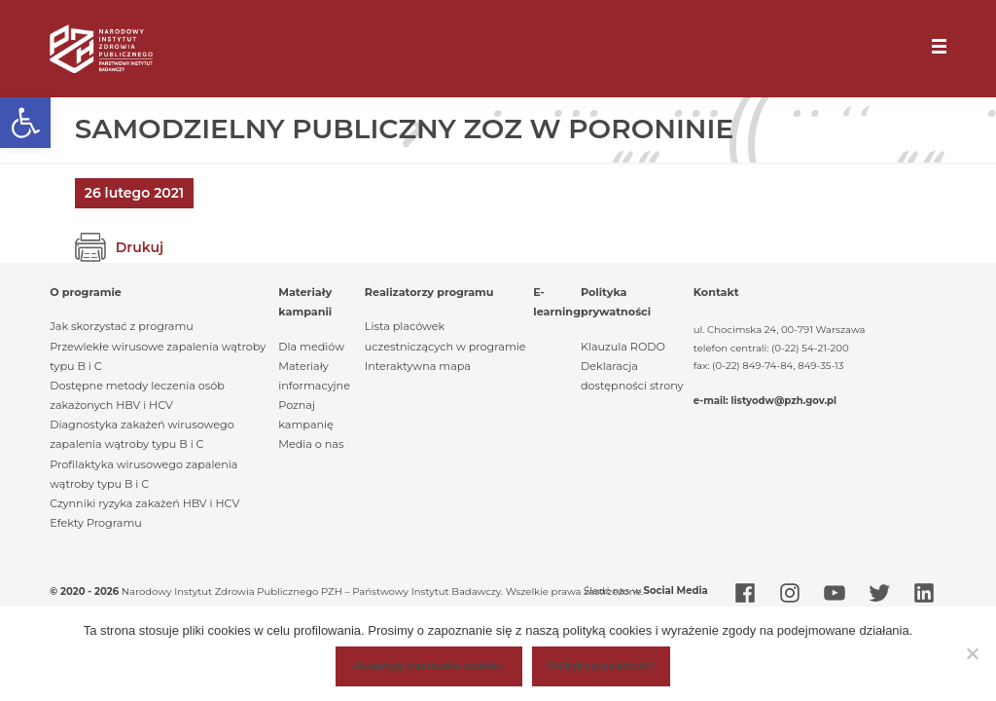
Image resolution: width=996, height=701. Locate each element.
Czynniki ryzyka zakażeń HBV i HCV (144, 503)
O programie (86, 292)
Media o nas (310, 444)
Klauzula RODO (623, 346)
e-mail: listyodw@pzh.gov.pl (765, 400)
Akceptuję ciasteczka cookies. (428, 666)
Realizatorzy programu (429, 292)
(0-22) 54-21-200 (810, 348)
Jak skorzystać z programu (122, 326)
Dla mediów (311, 346)
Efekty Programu (96, 523)
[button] (25, 122)
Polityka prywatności (601, 666)
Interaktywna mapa (418, 366)
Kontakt (716, 292)
